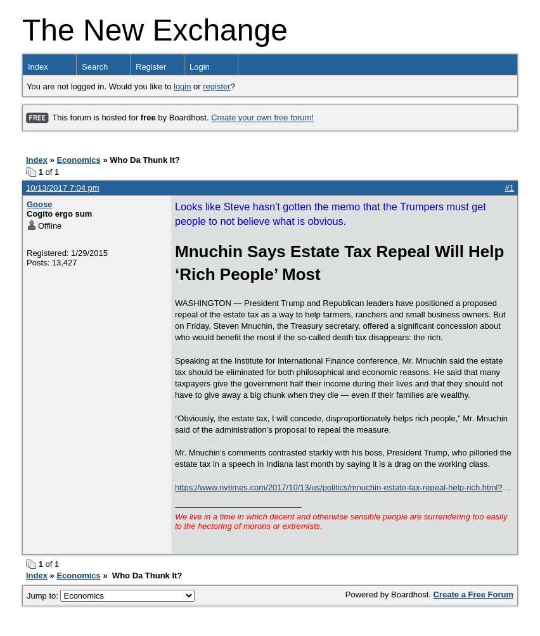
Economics (78, 160)
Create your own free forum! (262, 118)
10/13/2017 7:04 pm (63, 188)
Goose (39, 204)
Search (95, 67)
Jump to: (111, 596)
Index (38, 67)
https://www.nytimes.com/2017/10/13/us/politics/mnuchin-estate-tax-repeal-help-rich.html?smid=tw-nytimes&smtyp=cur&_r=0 (339, 488)
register (216, 86)
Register (151, 67)
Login (200, 67)
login (182, 86)
